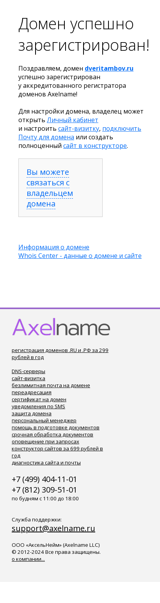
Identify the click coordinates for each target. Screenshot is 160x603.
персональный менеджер (44, 420)
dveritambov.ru (109, 68)
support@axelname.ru (53, 528)
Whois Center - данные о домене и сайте (80, 255)
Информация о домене (53, 247)
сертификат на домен (39, 399)
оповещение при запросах (45, 441)
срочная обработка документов (52, 434)
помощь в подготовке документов (56, 427)
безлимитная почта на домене (51, 385)
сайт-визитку (78, 128)
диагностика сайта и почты (46, 462)
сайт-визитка (28, 378)
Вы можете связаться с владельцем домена (50, 188)
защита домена (32, 413)
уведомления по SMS (38, 406)
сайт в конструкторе (95, 145)
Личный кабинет (72, 120)
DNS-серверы (28, 371)
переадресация (32, 392)
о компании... (28, 558)
